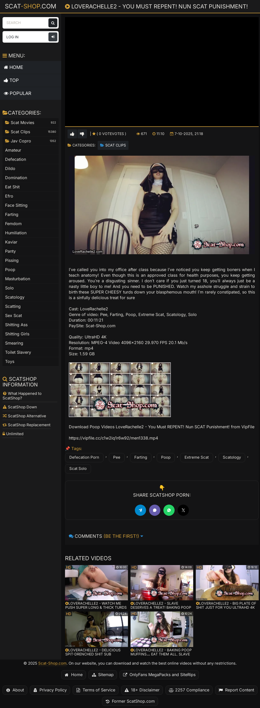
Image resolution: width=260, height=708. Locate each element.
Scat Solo (78, 468)
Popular (17, 93)
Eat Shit (12, 187)
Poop (166, 457)
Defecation (15, 159)
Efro (9, 196)
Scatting (13, 306)
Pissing (12, 260)
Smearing (14, 343)
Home (13, 67)
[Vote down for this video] (82, 133)
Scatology (232, 457)
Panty (10, 251)
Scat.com (30, 6)
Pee (116, 457)
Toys (9, 361)
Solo (9, 288)
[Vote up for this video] (72, 133)
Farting (140, 457)
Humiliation (16, 232)
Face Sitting (16, 205)
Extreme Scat (197, 457)
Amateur (13, 150)
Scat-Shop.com (52, 663)
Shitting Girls (17, 334)
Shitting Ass (16, 324)
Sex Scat (13, 315)
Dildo (10, 168)
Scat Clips (115, 145)
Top (11, 80)
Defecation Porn (84, 457)
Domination (16, 177)
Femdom (13, 223)
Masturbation (17, 278)
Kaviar (11, 242)
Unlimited (13, 434)
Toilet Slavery (18, 352)
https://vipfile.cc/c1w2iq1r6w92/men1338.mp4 (113, 438)
